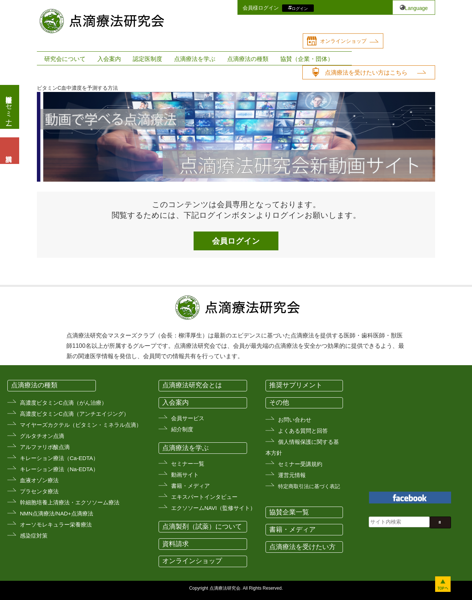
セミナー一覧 (187, 463)
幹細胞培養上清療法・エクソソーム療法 (69, 502)
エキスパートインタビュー (204, 497)
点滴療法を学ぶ (194, 59)
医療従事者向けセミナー (9, 107)
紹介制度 (182, 429)
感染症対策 (34, 535)
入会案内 (109, 59)
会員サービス (187, 418)
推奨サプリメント (295, 385)
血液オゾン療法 (39, 480)
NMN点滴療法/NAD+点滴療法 (56, 513)
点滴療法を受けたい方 (302, 547)
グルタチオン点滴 (42, 436)
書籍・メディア (190, 486)
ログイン (300, 8)
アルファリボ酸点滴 (45, 447)
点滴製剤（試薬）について (202, 526)
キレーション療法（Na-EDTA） (59, 469)
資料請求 (175, 544)
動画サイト (185, 475)
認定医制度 (147, 59)
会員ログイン (236, 241)
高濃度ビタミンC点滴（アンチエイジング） (74, 414)
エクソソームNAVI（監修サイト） (213, 508)
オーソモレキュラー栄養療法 (56, 524)
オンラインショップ (343, 41)
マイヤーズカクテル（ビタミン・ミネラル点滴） (81, 425)
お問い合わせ (294, 419)
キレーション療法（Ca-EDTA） (59, 458)
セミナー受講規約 (300, 464)
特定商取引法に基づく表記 (309, 486)
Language (416, 8)
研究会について (65, 59)
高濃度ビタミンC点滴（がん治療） (63, 403)
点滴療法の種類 (247, 59)
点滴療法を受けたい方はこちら (366, 72)
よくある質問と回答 (303, 431)
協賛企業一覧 (289, 512)
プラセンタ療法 (39, 491)
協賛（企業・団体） (306, 59)
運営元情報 (292, 475)
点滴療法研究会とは (192, 385)
